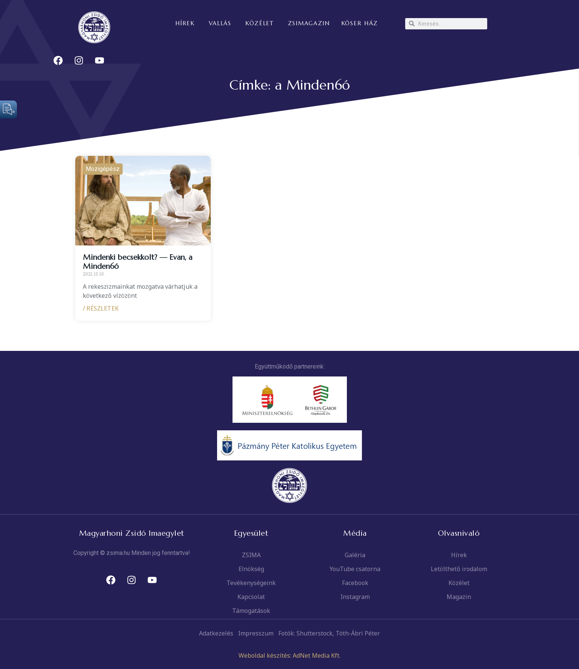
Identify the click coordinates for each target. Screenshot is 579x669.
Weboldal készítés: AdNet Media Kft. (289, 655)
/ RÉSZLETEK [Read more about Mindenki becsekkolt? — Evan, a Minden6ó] (101, 308)
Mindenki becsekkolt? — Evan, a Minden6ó (137, 262)
